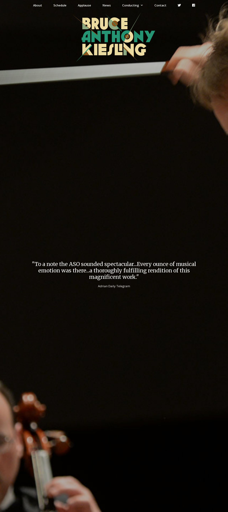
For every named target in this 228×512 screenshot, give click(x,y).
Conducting (135, 5)
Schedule (59, 5)
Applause (84, 5)
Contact (160, 5)
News (106, 5)
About (37, 5)
